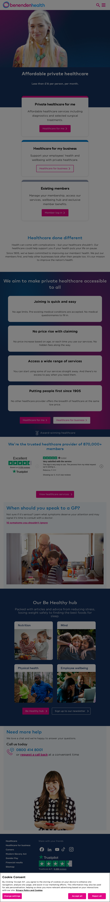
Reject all (97, 896)
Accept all (77, 896)
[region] (55, 887)
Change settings (12, 896)
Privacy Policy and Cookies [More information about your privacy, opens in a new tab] (29, 890)
